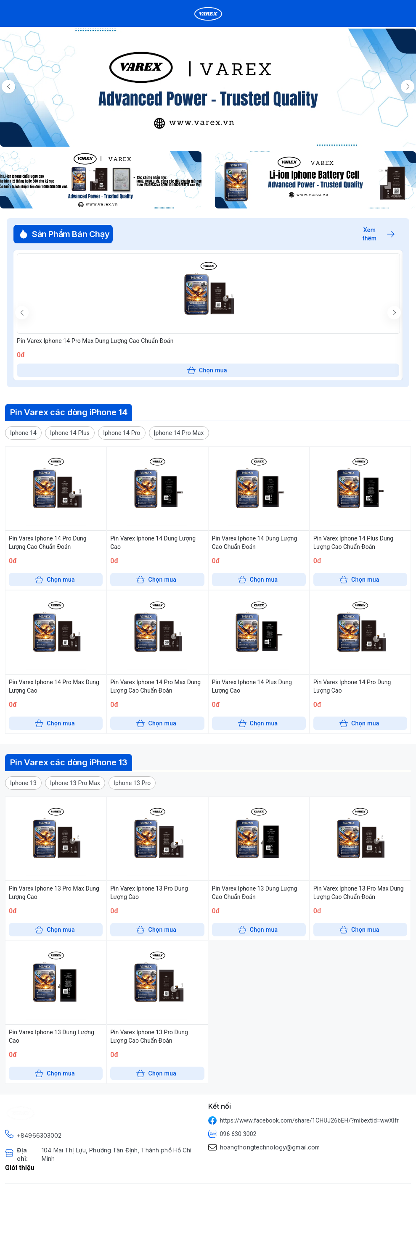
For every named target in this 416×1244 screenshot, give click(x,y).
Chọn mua (207, 370)
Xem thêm (379, 234)
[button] (23, 433)
